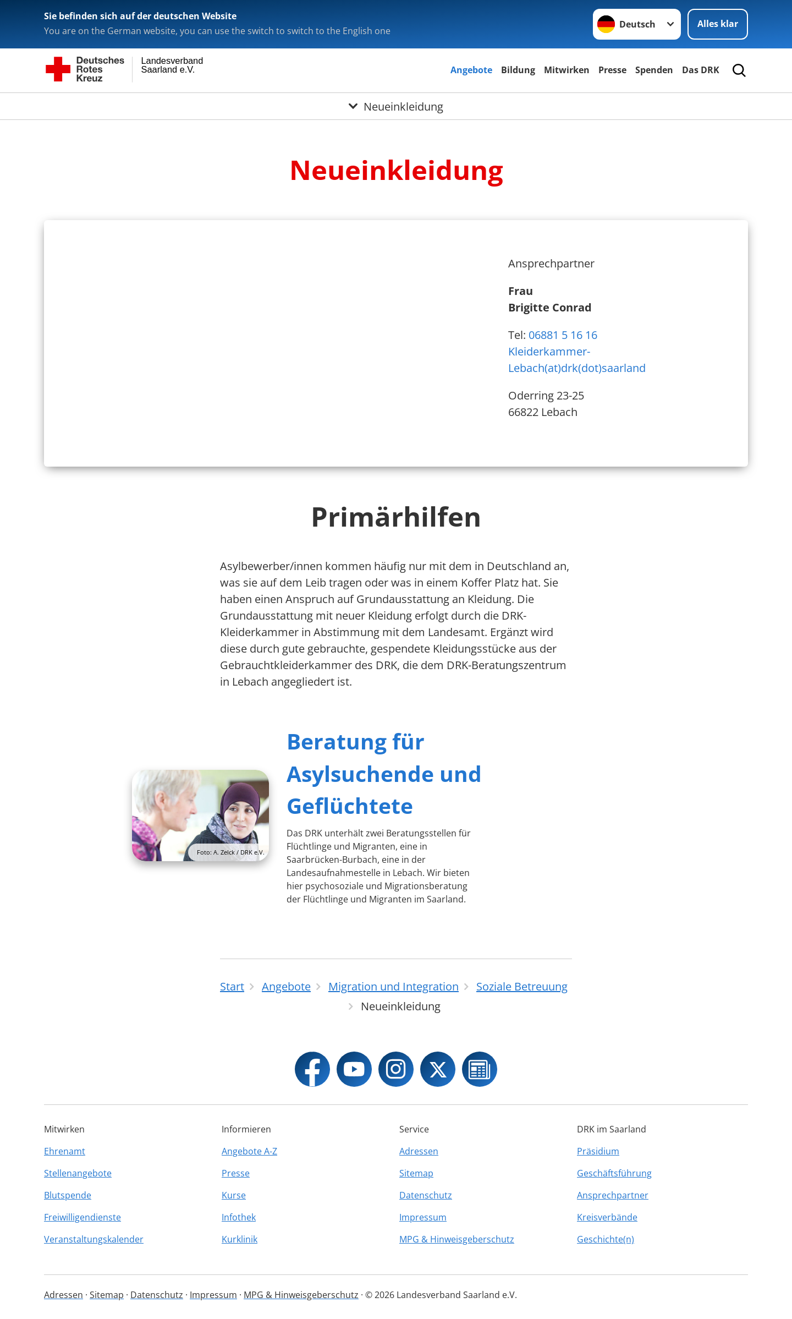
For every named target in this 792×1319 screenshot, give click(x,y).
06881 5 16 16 (563, 334)
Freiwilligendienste (82, 1217)
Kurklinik (239, 1239)
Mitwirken (567, 70)
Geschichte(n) (605, 1239)
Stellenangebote (78, 1173)
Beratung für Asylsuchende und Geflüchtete (384, 773)
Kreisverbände (607, 1217)
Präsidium (598, 1151)
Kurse (234, 1195)
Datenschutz (425, 1195)
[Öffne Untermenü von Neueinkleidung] (396, 106)
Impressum (423, 1217)
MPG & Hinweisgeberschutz (456, 1239)
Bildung (518, 70)
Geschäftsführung (614, 1173)
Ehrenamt (64, 1151)
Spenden (654, 70)
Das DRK (700, 70)
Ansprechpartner (612, 1195)
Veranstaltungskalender (94, 1239)
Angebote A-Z (249, 1151)
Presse (612, 70)
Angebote (471, 70)
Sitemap (416, 1173)
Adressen (418, 1151)
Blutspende (67, 1195)
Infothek (239, 1217)
